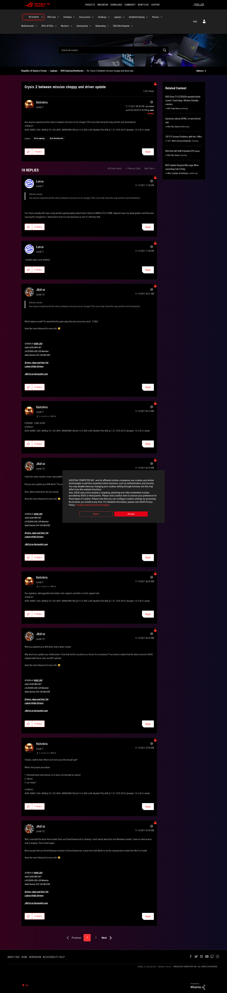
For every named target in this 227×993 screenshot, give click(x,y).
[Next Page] (107, 938)
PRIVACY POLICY (165, 967)
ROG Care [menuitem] (51, 17)
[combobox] (113, 50)
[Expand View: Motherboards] (36, 26)
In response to (47, 416)
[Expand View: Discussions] (92, 17)
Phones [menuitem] (155, 17)
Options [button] (200, 71)
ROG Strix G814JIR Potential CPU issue (182, 151)
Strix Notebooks (56, 138)
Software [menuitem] (67, 17)
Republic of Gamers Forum (34, 71)
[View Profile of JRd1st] (40, 290)
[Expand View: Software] (74, 17)
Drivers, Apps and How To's (36, 362)
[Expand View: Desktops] (109, 17)
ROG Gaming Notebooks (72, 71)
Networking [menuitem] (101, 26)
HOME (24, 957)
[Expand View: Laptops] (123, 17)
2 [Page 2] (95, 937)
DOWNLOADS (116, 4)
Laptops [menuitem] (117, 17)
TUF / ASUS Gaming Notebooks (179, 141)
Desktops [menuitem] (102, 17)
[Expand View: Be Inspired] (42, 17)
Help (195, 21)
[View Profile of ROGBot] (151, 113)
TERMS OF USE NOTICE (146, 967)
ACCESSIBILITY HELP (54, 957)
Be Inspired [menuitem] (34, 17)
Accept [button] (131, 514)
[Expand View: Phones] (161, 17)
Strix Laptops (39, 138)
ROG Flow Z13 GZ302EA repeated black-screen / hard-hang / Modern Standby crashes (183, 100)
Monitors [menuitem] (65, 26)
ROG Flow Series (173, 108)
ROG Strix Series (173, 127)
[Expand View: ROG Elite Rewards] (132, 26)
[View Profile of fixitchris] (42, 102)
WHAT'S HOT (143, 4)
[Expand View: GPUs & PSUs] (55, 26)
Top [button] (26, 985)
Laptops (53, 71)
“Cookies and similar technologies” (93, 505)
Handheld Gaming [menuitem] (137, 17)
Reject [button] (96, 514)
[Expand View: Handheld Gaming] (146, 17)
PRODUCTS (90, 4)
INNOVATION (102, 4)
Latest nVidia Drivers (34, 366)
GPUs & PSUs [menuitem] (47, 26)
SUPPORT (155, 4)
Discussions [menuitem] (84, 17)
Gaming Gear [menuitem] (82, 26)
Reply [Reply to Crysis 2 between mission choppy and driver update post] (148, 151)
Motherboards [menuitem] (27, 26)
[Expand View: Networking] (108, 26)
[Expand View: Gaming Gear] (90, 26)
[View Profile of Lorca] (40, 181)
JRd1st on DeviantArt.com (36, 374)
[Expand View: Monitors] (71, 26)
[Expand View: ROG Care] (58, 17)
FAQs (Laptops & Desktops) (177, 173)
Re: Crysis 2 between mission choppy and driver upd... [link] (111, 71)
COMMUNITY (130, 4)
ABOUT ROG (14, 957)
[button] (28, 152)
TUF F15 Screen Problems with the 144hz (183, 136)
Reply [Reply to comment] (148, 227)
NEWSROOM (35, 957)
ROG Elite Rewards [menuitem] (121, 26)
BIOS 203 (38, 343)
